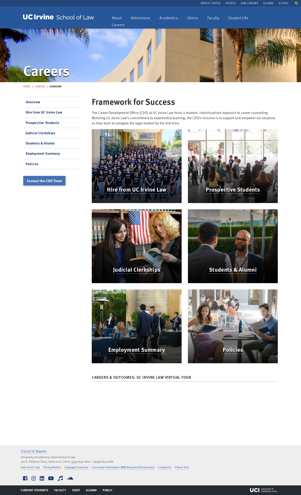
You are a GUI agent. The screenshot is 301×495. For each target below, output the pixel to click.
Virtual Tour (182, 467)
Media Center (211, 3)
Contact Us (164, 467)
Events (231, 3)
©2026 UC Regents (34, 451)
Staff (77, 491)
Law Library (249, 3)
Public (107, 491)
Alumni (268, 3)
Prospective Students (233, 189)
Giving (283, 3)
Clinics (194, 18)
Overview (33, 102)
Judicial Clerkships (136, 269)
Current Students (34, 491)
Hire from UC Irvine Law (136, 189)
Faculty (215, 18)
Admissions (140, 18)
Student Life (238, 18)
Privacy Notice (52, 467)
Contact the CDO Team (44, 180)
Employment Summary (136, 349)
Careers (120, 25)
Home (26, 86)
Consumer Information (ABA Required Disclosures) (123, 467)
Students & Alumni (233, 269)
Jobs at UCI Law (30, 467)
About (119, 18)
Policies (233, 349)
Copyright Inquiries (76, 467)
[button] (296, 3)
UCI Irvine (263, 490)
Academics (168, 18)
